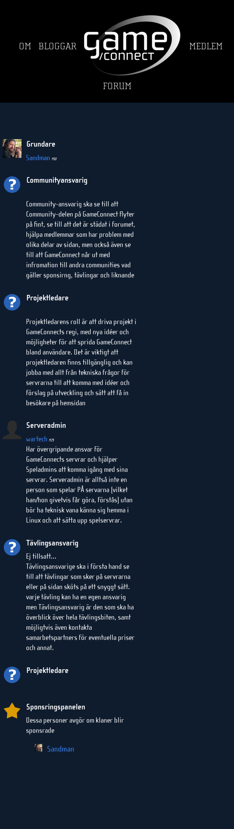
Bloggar (57, 46)
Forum (117, 86)
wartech (40, 439)
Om (25, 46)
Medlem (206, 46)
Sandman (41, 157)
